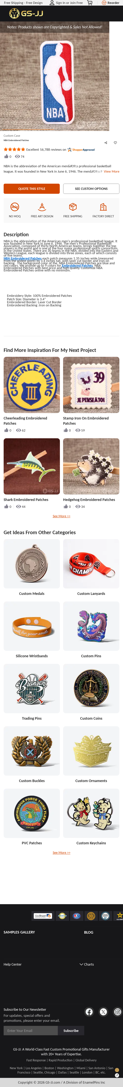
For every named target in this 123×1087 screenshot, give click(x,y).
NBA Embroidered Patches (23, 258)
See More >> (61, 516)
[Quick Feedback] (117, 1075)
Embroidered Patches (77, 265)
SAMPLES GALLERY (19, 932)
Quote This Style (31, 188)
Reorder (113, 3)
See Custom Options (91, 188)
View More (110, 171)
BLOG (88, 932)
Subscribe (71, 1030)
